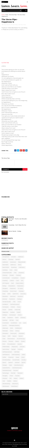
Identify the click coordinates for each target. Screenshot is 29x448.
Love (24, 322)
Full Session (5, 307)
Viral (4, 381)
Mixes (11, 330)
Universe (5, 378)
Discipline (5, 288)
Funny (18, 307)
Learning (5, 320)
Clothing (18, 275)
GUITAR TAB (5, 62)
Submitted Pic (6, 367)
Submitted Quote (16, 367)
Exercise (5, 299)
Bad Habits (5, 264)
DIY (22, 280)
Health (18, 312)
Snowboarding (6, 359)
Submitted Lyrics (18, 365)
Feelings (19, 299)
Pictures (11, 341)
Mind (11, 328)
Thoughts (5, 375)
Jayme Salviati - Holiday (15, 231)
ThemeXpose (15, 444)
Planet (17, 341)
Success (16, 370)
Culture (12, 280)
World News (14, 386)
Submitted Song (7, 370)
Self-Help (16, 351)
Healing (12, 312)
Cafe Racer (22, 267)
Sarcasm (22, 346)
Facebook (12, 299)
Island (16, 317)
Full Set (13, 307)
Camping (5, 270)
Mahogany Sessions (14, 325)
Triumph (17, 375)
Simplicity (11, 357)
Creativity (5, 280)
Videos (21, 378)
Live (17, 320)
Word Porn (15, 383)
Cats (16, 270)
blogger (25, 169)
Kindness (23, 317)
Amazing (11, 259)
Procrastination (11, 344)
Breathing (13, 267)
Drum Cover (13, 291)
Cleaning (5, 275)
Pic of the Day (21, 338)
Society (24, 359)
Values (15, 378)
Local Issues (6, 322)
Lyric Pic (5, 325)
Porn (4, 344)
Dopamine (12, 288)
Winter (15, 381)
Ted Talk (13, 373)
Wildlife (9, 381)
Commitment (6, 278)
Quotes (19, 344)
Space (4, 362)
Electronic (12, 296)
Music (6, 14)
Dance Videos (19, 283)
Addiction (20, 256)
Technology (6, 373)
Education (5, 296)
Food (19, 301)
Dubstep (21, 291)
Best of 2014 (6, 267)
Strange (5, 365)
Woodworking (6, 383)
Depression (20, 285)
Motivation (5, 333)
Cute (17, 280)
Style (10, 365)
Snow (22, 357)
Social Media (16, 359)
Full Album (5, 304)
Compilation (15, 278)
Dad (12, 283)
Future (4, 309)
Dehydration (12, 285)
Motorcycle (13, 333)
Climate (12, 275)
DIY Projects (6, 283)
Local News (14, 322)
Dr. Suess (20, 288)
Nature (14, 336)
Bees (19, 264)
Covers (22, 278)
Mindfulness (18, 328)
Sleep (17, 357)
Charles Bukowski (7, 272)
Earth (9, 293)
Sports (23, 362)
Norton (20, 336)
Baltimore (13, 264)
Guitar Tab (17, 309)
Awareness (13, 262)
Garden (10, 309)
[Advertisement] (14, 411)
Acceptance (6, 256)
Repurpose (14, 346)
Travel (11, 375)
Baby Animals (21, 262)
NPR (9, 336)
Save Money (6, 349)
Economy (23, 293)
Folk (14, 301)
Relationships (6, 346)
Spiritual (17, 362)
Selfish (4, 357)
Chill (15, 272)
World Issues (6, 386)
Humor (19, 315)
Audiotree (5, 262)
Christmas (21, 272)
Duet (4, 293)
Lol (20, 322)
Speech (11, 362)
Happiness (5, 312)
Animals (17, 259)
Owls (4, 338)
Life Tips (12, 320)
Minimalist (5, 330)
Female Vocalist (7, 301)
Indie (4, 317)
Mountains (21, 333)
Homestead (12, 315)
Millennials (5, 328)
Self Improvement (7, 351)
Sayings (13, 349)
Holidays (5, 315)
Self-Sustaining (15, 354)
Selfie (23, 354)
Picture (4, 341)
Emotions (20, 296)
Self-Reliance (6, 354)
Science (20, 349)
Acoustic (13, 256)
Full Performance (14, 304)
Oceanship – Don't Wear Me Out (17, 225)
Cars (11, 270)
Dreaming (5, 291)
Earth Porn (15, 293)
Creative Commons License (14, 430)
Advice (4, 259)
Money (17, 330)
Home (3, 14)
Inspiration (10, 317)
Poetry (23, 341)
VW (10, 378)
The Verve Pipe (13, 14)
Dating (4, 285)
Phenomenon (11, 338)
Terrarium (20, 373)
